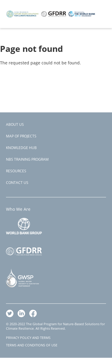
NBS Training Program (27, 159)
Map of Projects (21, 136)
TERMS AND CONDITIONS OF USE (31, 345)
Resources (16, 170)
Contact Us (17, 182)
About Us (15, 124)
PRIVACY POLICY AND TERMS (28, 337)
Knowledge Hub (21, 147)
